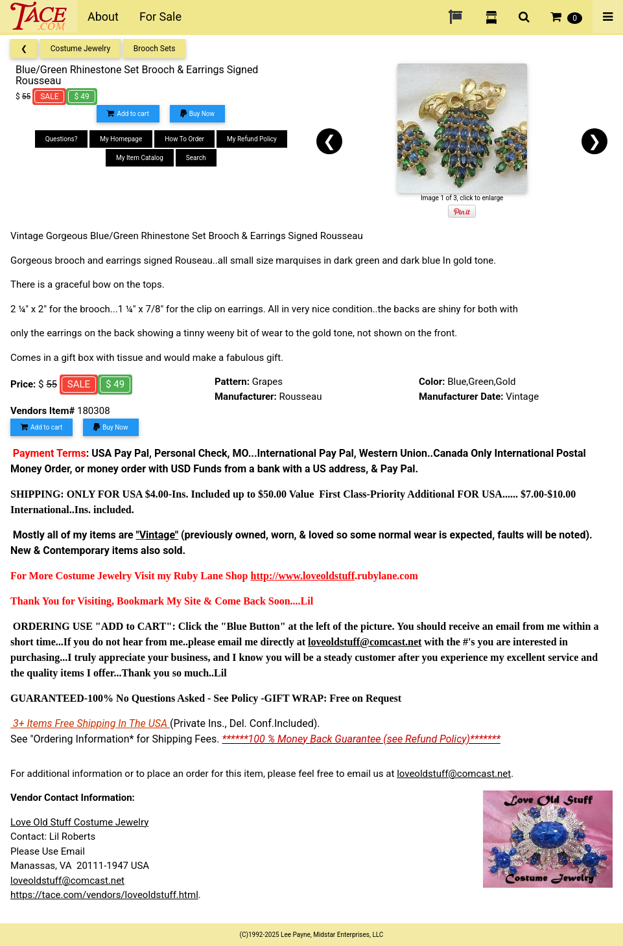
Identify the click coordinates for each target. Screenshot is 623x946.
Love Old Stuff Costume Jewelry (79, 822)
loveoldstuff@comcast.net (454, 773)
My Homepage (121, 139)
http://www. (277, 575)
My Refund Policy (252, 139)
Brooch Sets (155, 48)
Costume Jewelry (80, 48)
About (103, 16)
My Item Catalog (139, 157)
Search (196, 157)
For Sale (160, 16)
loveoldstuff (329, 575)
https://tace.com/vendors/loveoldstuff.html (104, 895)
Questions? (61, 139)
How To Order (184, 139)
